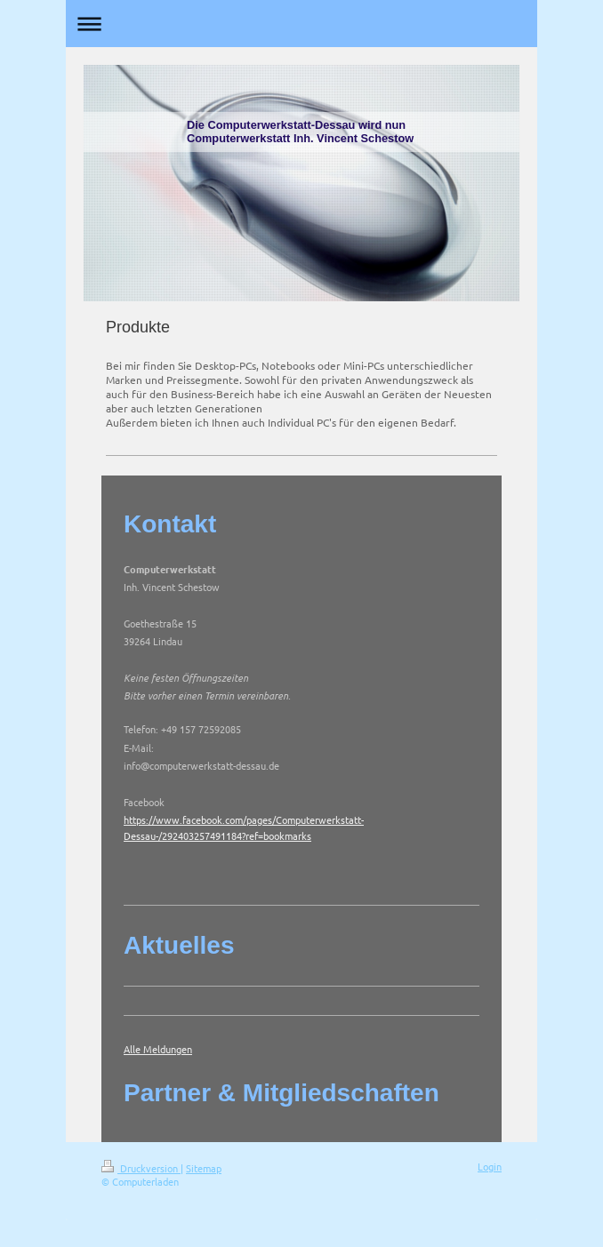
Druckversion (141, 1168)
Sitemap (203, 1168)
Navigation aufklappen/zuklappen (301, 23)
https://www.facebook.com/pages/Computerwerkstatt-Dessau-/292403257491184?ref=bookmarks (244, 827)
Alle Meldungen (158, 1049)
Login (490, 1166)
